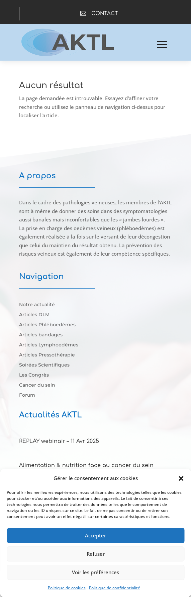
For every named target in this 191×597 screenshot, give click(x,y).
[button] (181, 478)
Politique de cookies (67, 588)
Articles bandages (41, 335)
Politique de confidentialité (114, 588)
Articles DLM (34, 315)
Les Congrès (34, 375)
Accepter (95, 535)
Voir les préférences (95, 572)
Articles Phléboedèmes (47, 325)
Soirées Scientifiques (44, 365)
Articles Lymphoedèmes (48, 345)
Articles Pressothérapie (47, 355)
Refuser (96, 553)
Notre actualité (37, 305)
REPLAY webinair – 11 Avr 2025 (59, 441)
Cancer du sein (37, 385)
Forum (27, 395)
